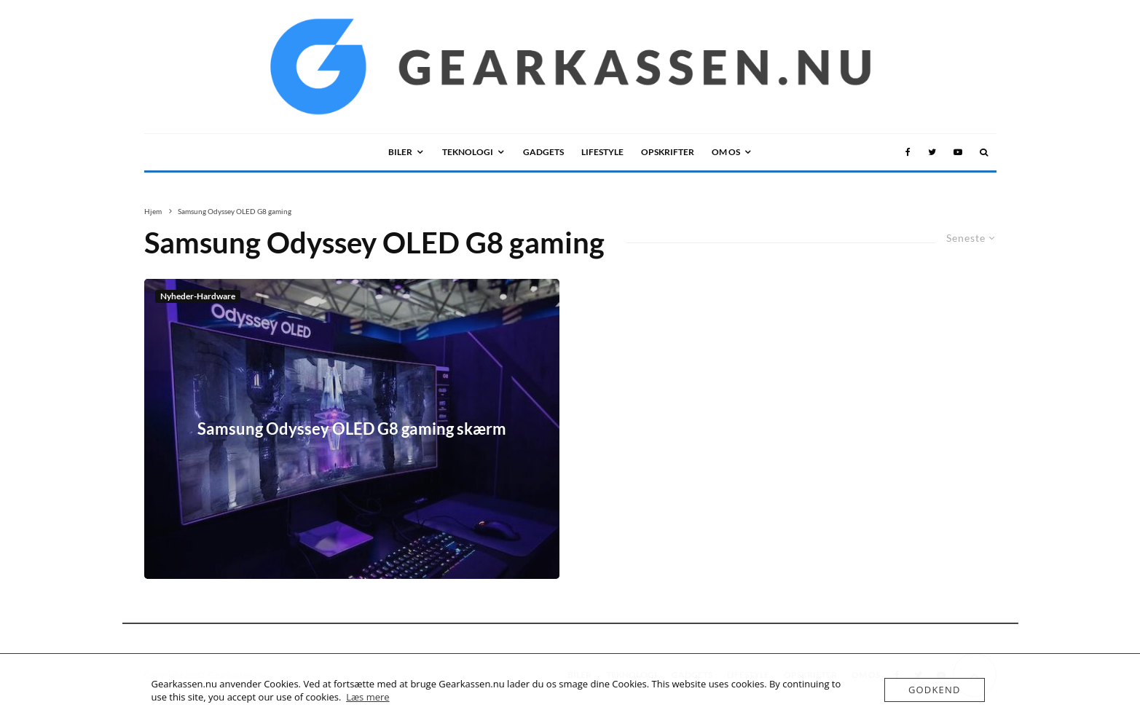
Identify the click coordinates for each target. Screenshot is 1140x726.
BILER (400, 151)
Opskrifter (667, 151)
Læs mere (368, 696)
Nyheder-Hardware (197, 296)
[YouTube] (958, 152)
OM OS (726, 151)
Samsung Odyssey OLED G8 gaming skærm (351, 428)
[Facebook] (908, 152)
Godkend (934, 689)
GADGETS (543, 151)
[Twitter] (932, 152)
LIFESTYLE (602, 151)
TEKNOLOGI (467, 151)
